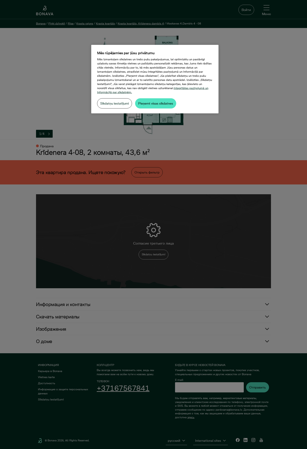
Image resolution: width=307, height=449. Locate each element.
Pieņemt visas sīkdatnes (155, 103)
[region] (155, 79)
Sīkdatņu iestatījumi (114, 103)
